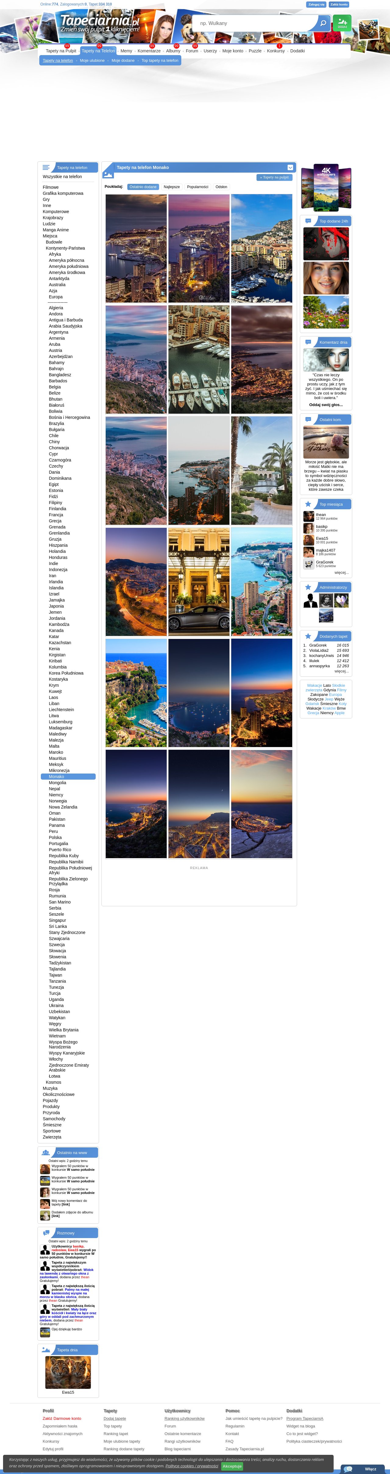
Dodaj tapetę (115, 1418)
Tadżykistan (60, 962)
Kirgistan (57, 654)
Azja (53, 290)
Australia (57, 284)
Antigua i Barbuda (66, 320)
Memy (126, 50)
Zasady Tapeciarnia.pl (244, 1449)
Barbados (58, 380)
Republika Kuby (64, 855)
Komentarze (149, 50)
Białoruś (57, 405)
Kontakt (232, 1433)
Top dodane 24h (334, 221)
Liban (54, 703)
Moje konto (232, 50)
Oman (55, 813)
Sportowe (52, 1130)
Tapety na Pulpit (61, 50)
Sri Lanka (58, 926)
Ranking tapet (116, 1433)
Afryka (55, 254)
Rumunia (57, 895)
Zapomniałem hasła (60, 1426)
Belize (55, 393)
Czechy (56, 466)
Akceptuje (232, 1466)
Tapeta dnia (67, 1350)
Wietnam (57, 1036)
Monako (56, 776)
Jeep (329, 699)
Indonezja (58, 569)
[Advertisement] (195, 115)
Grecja (55, 520)
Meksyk (56, 764)
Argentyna (59, 332)
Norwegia (58, 800)
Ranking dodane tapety (124, 1449)
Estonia (56, 490)
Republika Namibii (66, 861)
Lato (327, 685)
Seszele (56, 914)
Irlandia (56, 581)
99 (195, 46)
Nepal (54, 788)
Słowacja (57, 950)
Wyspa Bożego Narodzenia (63, 1044)
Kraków (329, 708)
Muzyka (50, 1088)
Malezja (56, 740)
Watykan (57, 1017)
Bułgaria (57, 429)
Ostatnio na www (72, 1152)
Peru (53, 831)
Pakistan (57, 819)
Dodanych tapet (333, 636)
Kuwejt (55, 691)
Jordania (57, 618)
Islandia (56, 587)
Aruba (54, 344)
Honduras (58, 557)
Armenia (57, 338)
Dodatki (297, 50)
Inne (47, 205)
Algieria (56, 307)
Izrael (54, 593)
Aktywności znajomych (63, 1433)
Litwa (54, 715)
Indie (53, 563)
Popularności (197, 187)
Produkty (51, 1106)
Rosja (54, 889)
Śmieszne (52, 1124)
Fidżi (53, 496)
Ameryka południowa (69, 266)
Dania (54, 472)
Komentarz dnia (333, 342)
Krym (54, 685)
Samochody (54, 1118)
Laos (53, 697)
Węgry (55, 1023)
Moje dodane (123, 60)
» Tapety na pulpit (274, 177)
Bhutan (55, 399)
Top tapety (113, 1426)
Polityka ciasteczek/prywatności (314, 1441)
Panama (57, 825)
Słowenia (57, 956)
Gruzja (55, 539)
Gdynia (330, 690)
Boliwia (55, 411)
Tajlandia (57, 969)
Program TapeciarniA (304, 1418)
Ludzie (49, 223)
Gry (46, 199)
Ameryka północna (66, 260)
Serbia (55, 908)
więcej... (342, 572)
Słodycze (315, 699)
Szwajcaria (59, 938)
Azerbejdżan (61, 356)
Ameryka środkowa (67, 272)
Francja (56, 514)
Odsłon (221, 187)
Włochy (56, 1059)
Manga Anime (56, 229)
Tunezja (56, 987)
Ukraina (56, 1005)
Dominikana (60, 478)
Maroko (56, 752)
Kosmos (54, 1082)
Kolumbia (58, 667)
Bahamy (57, 362)
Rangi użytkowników (182, 1441)
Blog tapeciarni (178, 1449)
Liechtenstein (61, 709)
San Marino (60, 902)
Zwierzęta (52, 1137)
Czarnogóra (60, 460)
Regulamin (234, 1426)
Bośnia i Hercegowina (69, 417)
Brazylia (56, 423)
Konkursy (276, 50)
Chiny (54, 441)
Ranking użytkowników (185, 1418)
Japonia (56, 606)
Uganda (56, 999)
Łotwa (54, 1076)
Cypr (53, 453)
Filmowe (51, 187)
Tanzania (57, 981)
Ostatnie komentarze (183, 1433)
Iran (52, 575)
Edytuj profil (53, 1449)
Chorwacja (59, 447)
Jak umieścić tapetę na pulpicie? (253, 1418)
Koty (343, 703)
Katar (54, 636)
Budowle (54, 242)
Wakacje (314, 685)
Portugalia (58, 843)
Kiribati (55, 660)
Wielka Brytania (64, 1029)
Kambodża (59, 624)
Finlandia (57, 508)
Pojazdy (50, 1100)
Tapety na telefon (58, 60)
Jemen (55, 612)
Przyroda (51, 1112)
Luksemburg (61, 721)
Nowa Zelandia (63, 807)
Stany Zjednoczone (67, 932)
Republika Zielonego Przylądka (68, 881)
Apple (340, 713)
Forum (192, 50)
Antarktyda (59, 278)
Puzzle (255, 50)
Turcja (55, 993)
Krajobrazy (53, 217)
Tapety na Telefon (98, 50)
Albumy (173, 50)
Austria (55, 350)
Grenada (57, 527)
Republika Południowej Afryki (70, 870)
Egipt (54, 484)
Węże (340, 699)
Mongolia (57, 782)
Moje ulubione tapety (122, 1441)
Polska (55, 837)
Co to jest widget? (302, 1433)
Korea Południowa (66, 673)
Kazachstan (60, 642)
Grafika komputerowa (63, 193)
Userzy (210, 50)
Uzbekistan (59, 1011)
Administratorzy (333, 587)
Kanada (56, 630)
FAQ (229, 1441)
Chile (54, 435)
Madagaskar (61, 727)
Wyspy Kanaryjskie (67, 1053)
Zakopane (319, 694)
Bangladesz (60, 374)
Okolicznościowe (59, 1094)
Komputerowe (56, 211)
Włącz (370, 1469)
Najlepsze (172, 187)
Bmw (341, 708)
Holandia (57, 551)
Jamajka (57, 600)
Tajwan (55, 975)
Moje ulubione (92, 60)
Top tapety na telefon (160, 60)
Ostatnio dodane (143, 187)
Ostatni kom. (331, 419)
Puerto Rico (60, 849)
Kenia (54, 648)
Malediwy (58, 734)
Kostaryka (58, 679)
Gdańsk (312, 703)
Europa (56, 296)
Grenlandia (59, 533)
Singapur (57, 920)
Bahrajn (56, 368)
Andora (56, 313)
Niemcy (56, 794)
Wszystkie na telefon (62, 176)
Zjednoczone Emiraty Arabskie (69, 1067)
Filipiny (55, 502)
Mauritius (57, 758)
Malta (54, 746)
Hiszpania (58, 545)
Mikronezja (59, 770)
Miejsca (50, 235)
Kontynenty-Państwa (65, 248)
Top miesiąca (331, 504)
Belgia (55, 386)
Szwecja (57, 944)
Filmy (341, 690)
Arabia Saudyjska (65, 326)
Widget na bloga (300, 1426)
